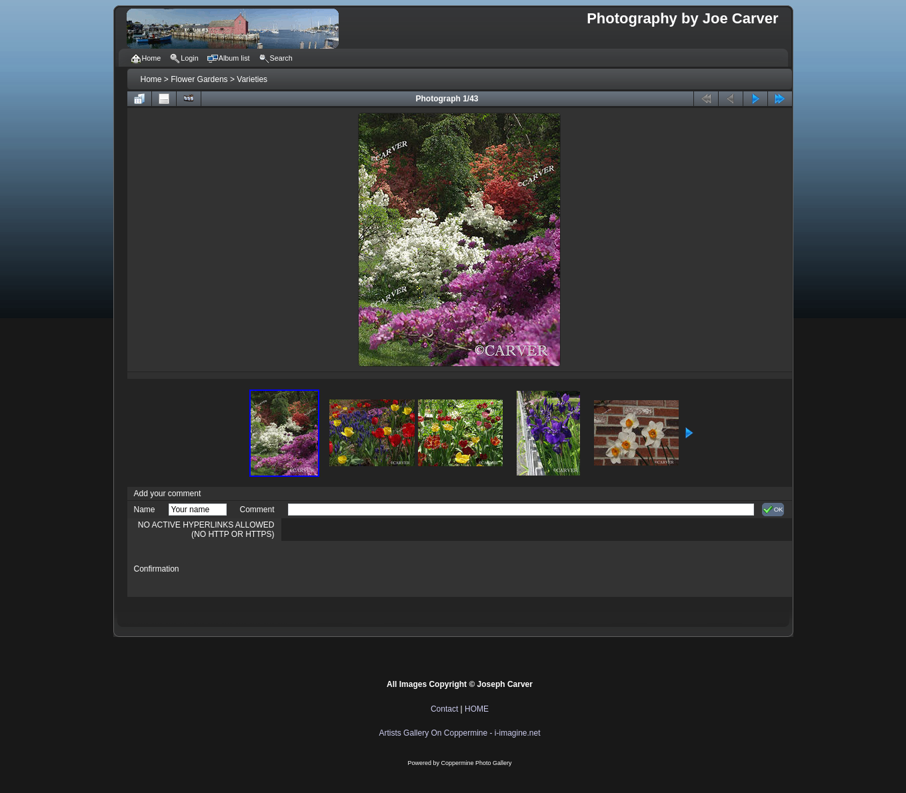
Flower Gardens (199, 79)
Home (151, 79)
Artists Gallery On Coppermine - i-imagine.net (459, 733)
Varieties (252, 79)
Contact (444, 709)
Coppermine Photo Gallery (476, 763)
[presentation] (389, 569)
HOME (477, 709)
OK (773, 509)
